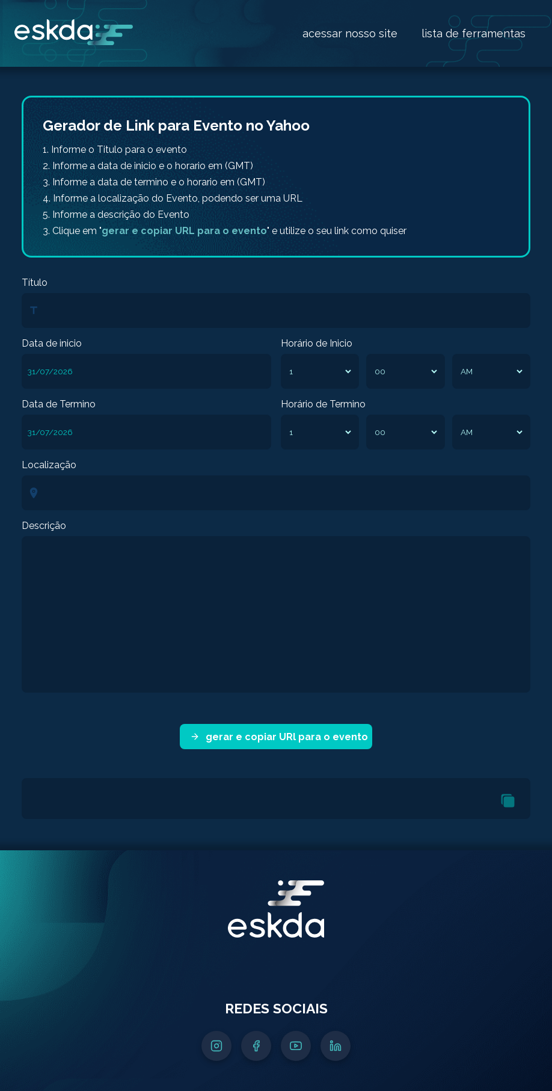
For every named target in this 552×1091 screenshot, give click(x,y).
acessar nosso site (349, 33)
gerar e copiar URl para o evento (279, 737)
